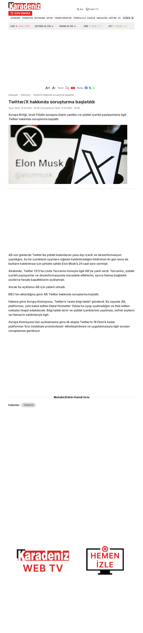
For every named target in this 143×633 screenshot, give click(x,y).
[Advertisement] (55, 56)
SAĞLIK (91, 18)
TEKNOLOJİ (79, 18)
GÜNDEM (15, 18)
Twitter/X (28, 405)
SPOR (49, 18)
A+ (47, 88)
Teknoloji (25, 95)
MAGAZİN (102, 18)
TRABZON (27, 18)
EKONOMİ (39, 18)
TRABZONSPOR (63, 18)
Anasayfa (13, 95)
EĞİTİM (112, 18)
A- (54, 88)
